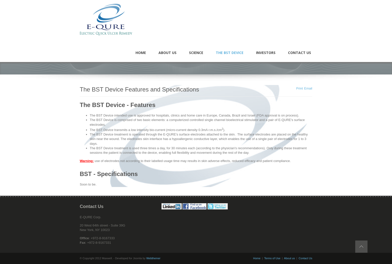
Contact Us (305, 258)
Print (299, 88)
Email (308, 88)
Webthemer (153, 258)
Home (256, 258)
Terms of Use (272, 258)
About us (289, 258)
